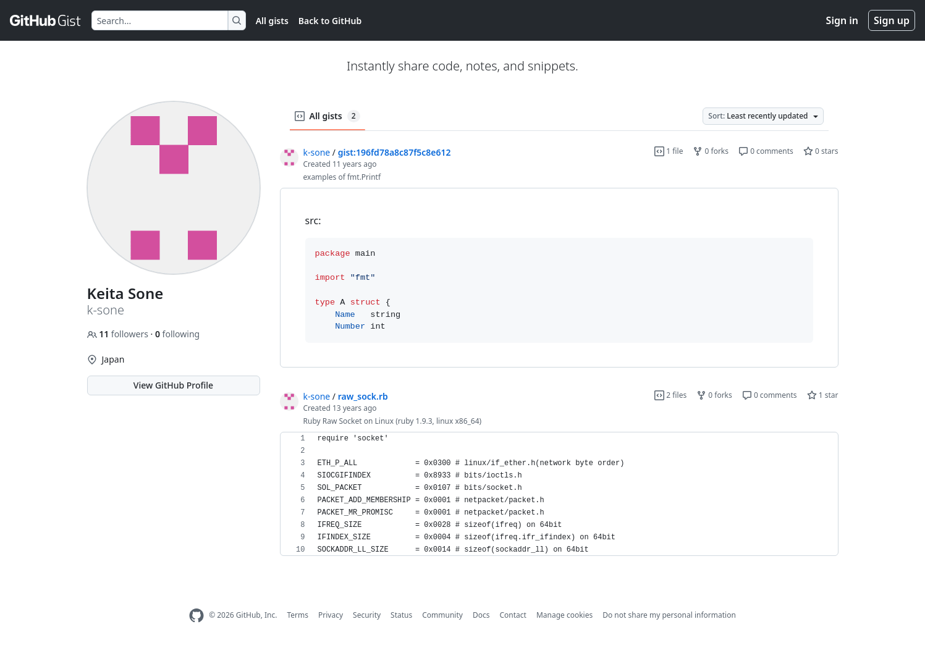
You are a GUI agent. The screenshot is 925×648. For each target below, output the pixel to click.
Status (401, 615)
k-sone (317, 152)
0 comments (765, 151)
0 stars (820, 151)
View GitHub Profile (173, 385)
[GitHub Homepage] (196, 615)
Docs (481, 615)
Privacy (330, 615)
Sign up (892, 20)
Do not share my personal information (669, 615)
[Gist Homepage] (46, 20)
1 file (668, 151)
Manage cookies (564, 615)
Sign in (842, 20)
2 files (670, 395)
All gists (272, 21)
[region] (559, 278)
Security (367, 615)
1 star (822, 395)
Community (442, 615)
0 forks (711, 151)
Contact (512, 615)
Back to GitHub (329, 21)
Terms (297, 615)
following (177, 334)
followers (119, 334)
